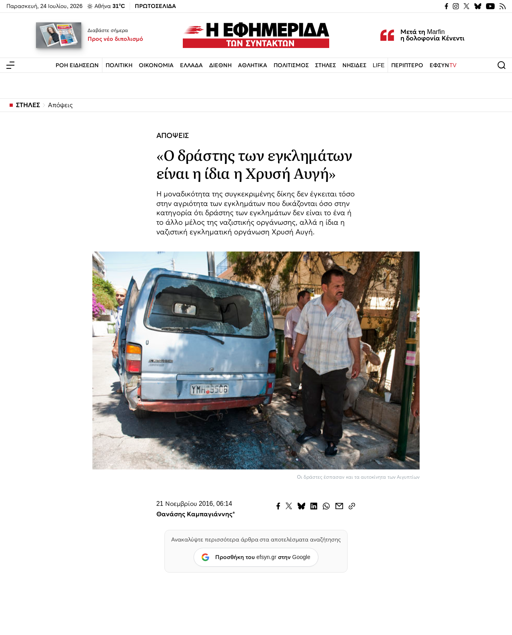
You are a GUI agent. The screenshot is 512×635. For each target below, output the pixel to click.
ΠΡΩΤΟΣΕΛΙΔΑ (155, 6)
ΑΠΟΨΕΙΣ (172, 136)
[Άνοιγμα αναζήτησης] (501, 65)
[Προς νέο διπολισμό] (59, 35)
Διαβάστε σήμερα (108, 30)
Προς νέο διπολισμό (115, 39)
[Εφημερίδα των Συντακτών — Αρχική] (256, 35)
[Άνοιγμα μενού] (10, 65)
